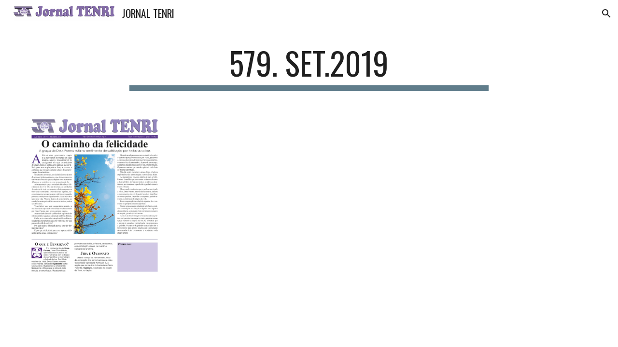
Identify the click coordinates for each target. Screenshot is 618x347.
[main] (309, 67)
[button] (606, 13)
